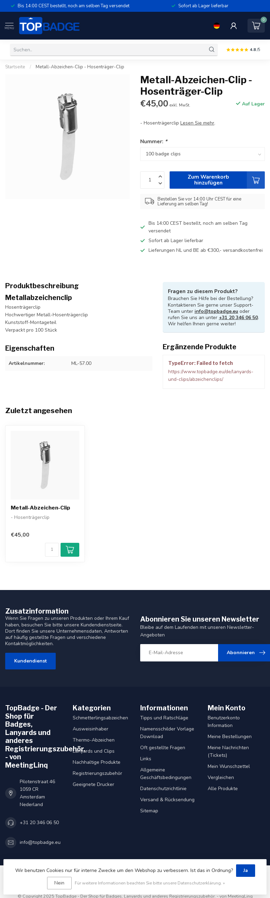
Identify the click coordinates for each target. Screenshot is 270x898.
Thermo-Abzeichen (94, 740)
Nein (59, 883)
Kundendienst (30, 661)
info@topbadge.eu (216, 311)
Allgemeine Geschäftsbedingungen (165, 774)
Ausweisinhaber (90, 729)
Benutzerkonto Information (224, 722)
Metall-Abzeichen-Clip (40, 508)
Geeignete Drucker (93, 784)
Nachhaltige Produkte (96, 762)
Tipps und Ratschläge (164, 718)
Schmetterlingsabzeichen (100, 718)
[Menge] (52, 550)
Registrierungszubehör (97, 773)
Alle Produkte (223, 788)
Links (145, 758)
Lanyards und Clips (94, 751)
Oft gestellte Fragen (162, 747)
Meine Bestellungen (230, 736)
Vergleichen (221, 777)
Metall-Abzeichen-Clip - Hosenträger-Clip (80, 67)
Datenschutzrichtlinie (163, 788)
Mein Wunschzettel (229, 766)
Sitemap (149, 810)
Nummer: (153, 141)
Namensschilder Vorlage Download (167, 733)
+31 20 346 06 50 (238, 317)
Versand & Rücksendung (167, 799)
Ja (245, 870)
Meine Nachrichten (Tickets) (228, 751)
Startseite (15, 67)
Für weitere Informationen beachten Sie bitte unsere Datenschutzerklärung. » (150, 883)
